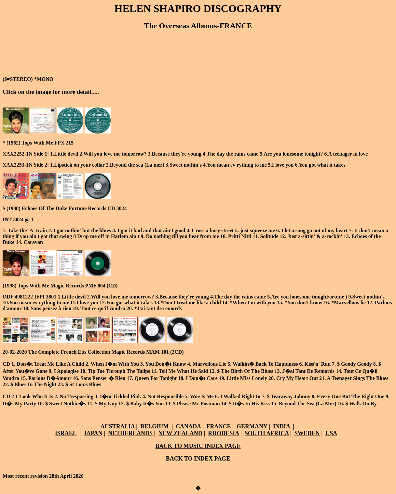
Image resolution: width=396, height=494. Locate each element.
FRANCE (219, 426)
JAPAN (93, 433)
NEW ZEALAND (180, 433)
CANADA (188, 426)
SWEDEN (307, 433)
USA (331, 433)
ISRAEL (65, 433)
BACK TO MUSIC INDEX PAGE (197, 446)
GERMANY (252, 426)
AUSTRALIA (118, 426)
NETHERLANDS (130, 433)
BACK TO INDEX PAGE (198, 458)
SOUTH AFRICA (267, 433)
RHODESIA (223, 433)
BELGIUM (154, 426)
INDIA (281, 426)
